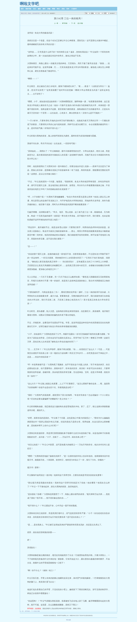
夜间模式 (112, 13)
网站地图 (68, 620)
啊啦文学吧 (29, 3)
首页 (22, 9)
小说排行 (74, 9)
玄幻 (34, 9)
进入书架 (80, 23)
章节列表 (64, 23)
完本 (67, 9)
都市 (44, 9)
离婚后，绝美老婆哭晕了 (34, 13)
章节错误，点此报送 (34, 608)
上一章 (56, 23)
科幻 (58, 9)
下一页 (73, 23)
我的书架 (28, 9)
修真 (39, 9)
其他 (63, 9)
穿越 (48, 9)
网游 (53, 9)
